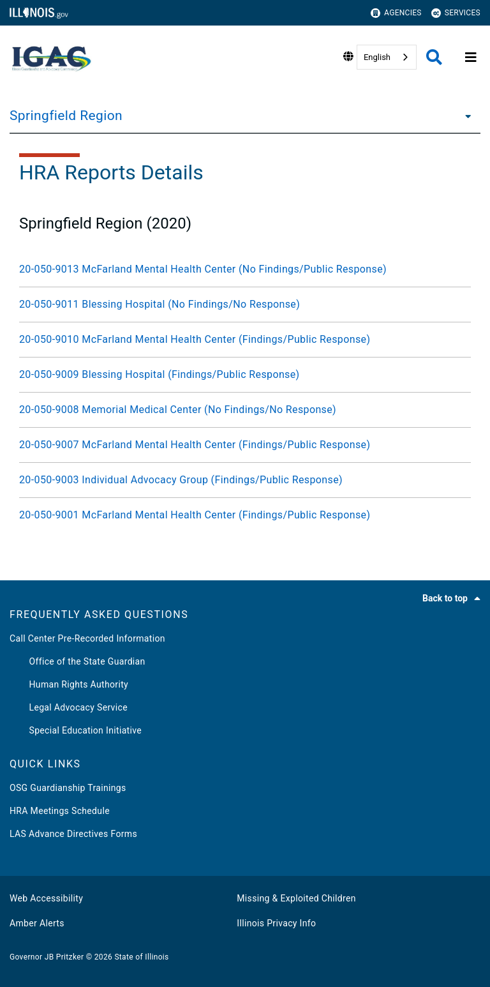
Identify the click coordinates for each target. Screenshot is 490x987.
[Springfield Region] (464, 115)
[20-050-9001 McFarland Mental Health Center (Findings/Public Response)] (245, 515)
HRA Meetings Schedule (60, 811)
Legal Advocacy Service (69, 707)
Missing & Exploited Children (296, 898)
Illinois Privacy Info (276, 923)
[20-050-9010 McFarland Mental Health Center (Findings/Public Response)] (245, 339)
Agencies (396, 13)
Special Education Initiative (76, 730)
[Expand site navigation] (470, 57)
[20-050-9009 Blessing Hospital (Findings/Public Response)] (245, 374)
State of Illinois (141, 957)
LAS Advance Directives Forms (73, 834)
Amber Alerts (37, 923)
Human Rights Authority (69, 684)
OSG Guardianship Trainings (68, 788)
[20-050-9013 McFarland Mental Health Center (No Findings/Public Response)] (245, 269)
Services (455, 13)
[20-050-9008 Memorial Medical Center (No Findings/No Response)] (245, 410)
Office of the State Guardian (77, 661)
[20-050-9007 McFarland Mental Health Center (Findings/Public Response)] (245, 445)
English (377, 57)
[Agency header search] (434, 57)
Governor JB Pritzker (47, 957)
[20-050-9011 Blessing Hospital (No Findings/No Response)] (245, 304)
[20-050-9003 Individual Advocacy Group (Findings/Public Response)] (245, 480)
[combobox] (387, 57)
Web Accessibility (46, 898)
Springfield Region (66, 115)
